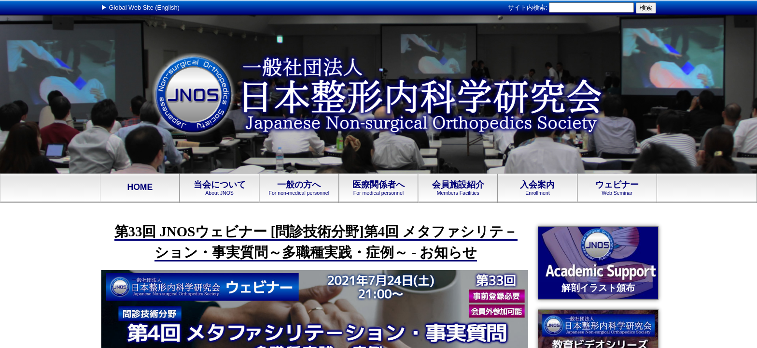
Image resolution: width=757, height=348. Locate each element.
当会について (219, 188)
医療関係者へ (378, 188)
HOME (139, 187)
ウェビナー (617, 188)
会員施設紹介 (458, 188)
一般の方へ (299, 188)
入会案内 (537, 188)
